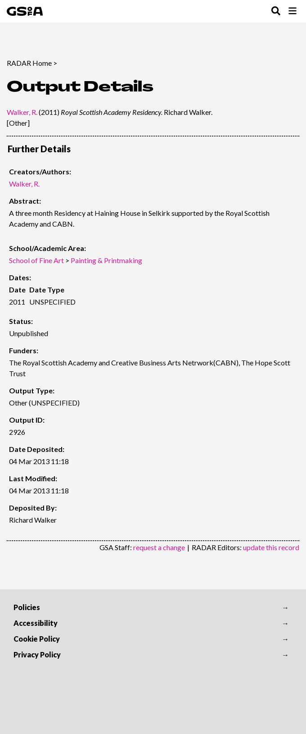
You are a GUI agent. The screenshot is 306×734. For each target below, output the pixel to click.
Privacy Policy (37, 654)
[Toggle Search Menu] (276, 11)
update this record (271, 547)
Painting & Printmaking (106, 260)
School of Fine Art (36, 260)
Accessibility (36, 623)
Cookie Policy (37, 638)
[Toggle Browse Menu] (292, 11)
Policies (27, 607)
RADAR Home (29, 63)
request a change (159, 547)
